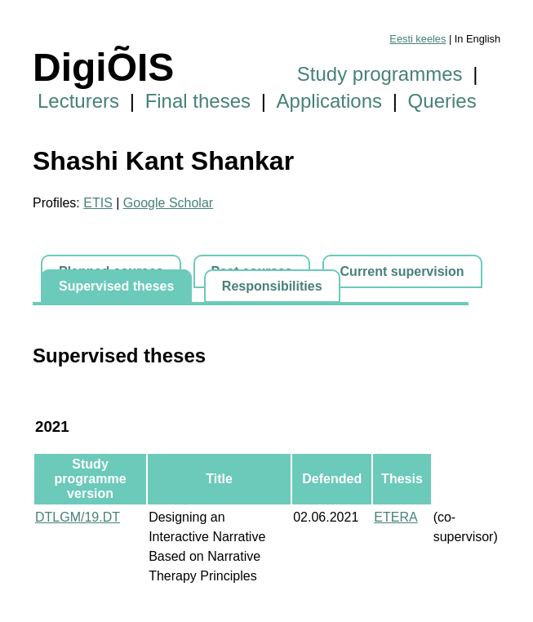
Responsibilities (272, 286)
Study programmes (380, 74)
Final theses (198, 101)
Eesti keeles (417, 39)
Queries (442, 101)
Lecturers (78, 101)
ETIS (98, 203)
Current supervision (402, 271)
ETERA (395, 517)
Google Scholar (168, 203)
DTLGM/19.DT (77, 517)
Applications (329, 101)
